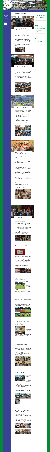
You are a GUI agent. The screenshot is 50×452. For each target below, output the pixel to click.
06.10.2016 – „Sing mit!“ (21, 67)
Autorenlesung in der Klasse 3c (21, 29)
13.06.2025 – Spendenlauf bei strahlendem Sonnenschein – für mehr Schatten (39, 36)
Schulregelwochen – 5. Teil (22, 246)
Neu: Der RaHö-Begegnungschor (20, 153)
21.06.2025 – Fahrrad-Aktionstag (38, 30)
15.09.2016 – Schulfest (21, 107)
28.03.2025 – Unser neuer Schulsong (39, 41)
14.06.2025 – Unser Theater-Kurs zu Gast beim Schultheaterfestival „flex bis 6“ (40, 34)
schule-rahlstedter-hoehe (23, 221)
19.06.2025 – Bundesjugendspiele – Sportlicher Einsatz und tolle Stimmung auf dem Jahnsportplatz (40, 32)
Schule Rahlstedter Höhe (7, 11)
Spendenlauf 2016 (20, 372)
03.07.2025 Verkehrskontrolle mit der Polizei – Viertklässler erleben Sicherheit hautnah (40, 28)
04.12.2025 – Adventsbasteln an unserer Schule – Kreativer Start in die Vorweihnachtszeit (40, 21)
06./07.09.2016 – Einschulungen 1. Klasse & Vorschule (23, 219)
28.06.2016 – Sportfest (21, 278)
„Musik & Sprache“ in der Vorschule (22, 322)
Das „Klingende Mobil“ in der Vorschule (22, 411)
